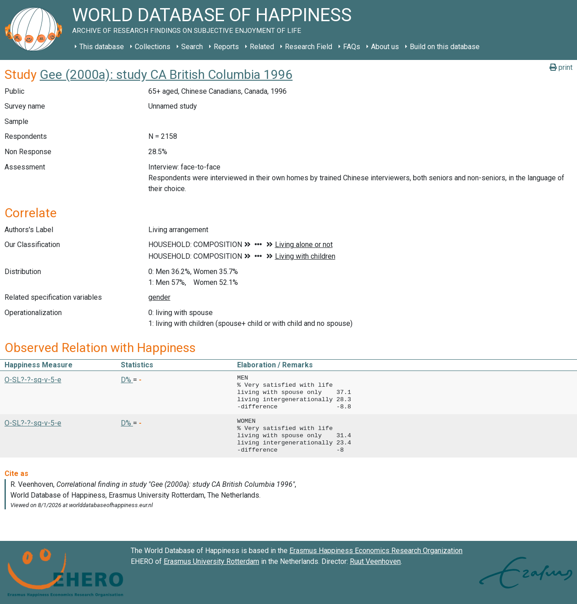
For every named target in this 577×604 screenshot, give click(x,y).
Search (192, 46)
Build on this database (445, 46)
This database (101, 46)
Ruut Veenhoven (375, 561)
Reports (226, 46)
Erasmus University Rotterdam (211, 561)
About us (385, 46)
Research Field (308, 46)
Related (262, 46)
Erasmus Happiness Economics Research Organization (376, 550)
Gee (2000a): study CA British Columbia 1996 (166, 74)
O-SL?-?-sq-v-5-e (33, 379)
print (561, 67)
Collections (152, 46)
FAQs (351, 46)
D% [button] (127, 379)
